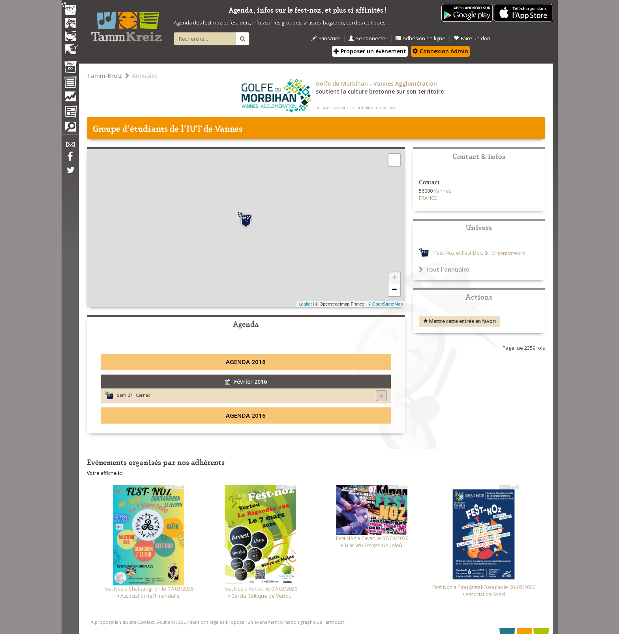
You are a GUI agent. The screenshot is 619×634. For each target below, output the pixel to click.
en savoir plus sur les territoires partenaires (355, 108)
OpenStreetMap (387, 304)
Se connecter (368, 38)
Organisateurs (507, 253)
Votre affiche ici (105, 473)
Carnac (143, 395)
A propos (101, 622)
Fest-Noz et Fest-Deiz (459, 253)
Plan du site (124, 622)
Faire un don (472, 38)
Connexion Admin (440, 51)
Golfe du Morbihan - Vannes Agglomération (376, 83)
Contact (146, 622)
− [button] (394, 290)
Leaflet (304, 304)
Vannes (442, 191)
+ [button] (394, 278)
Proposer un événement (252, 622)
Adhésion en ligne (420, 38)
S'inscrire (325, 38)
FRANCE (428, 198)
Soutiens (165, 622)
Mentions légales (206, 622)
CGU (182, 622)
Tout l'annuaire (444, 269)
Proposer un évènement (370, 51)
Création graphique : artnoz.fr (313, 622)
